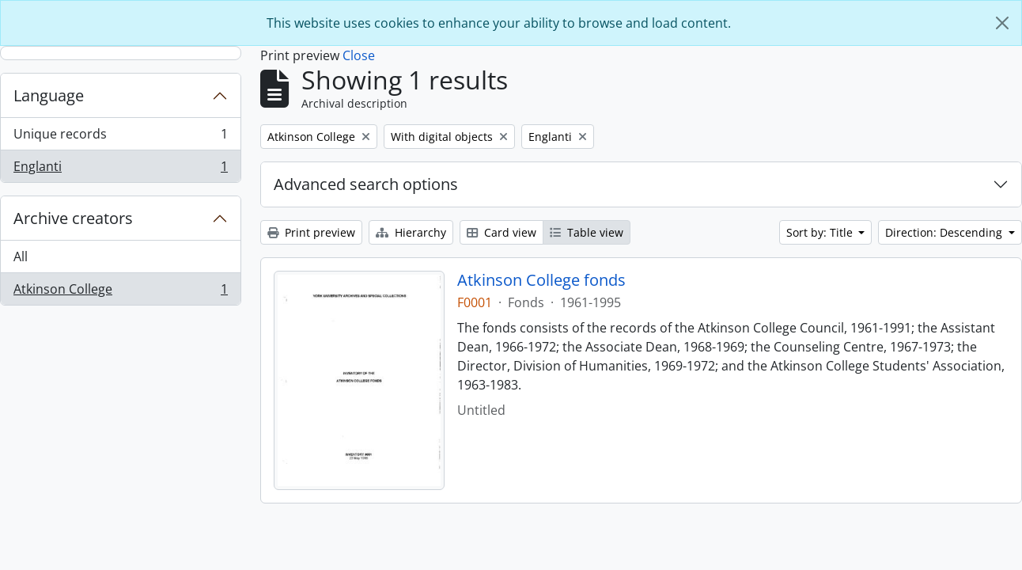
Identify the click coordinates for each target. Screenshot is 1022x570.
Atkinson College (120, 292)
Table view (586, 232)
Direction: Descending (945, 232)
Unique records (120, 137)
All (20, 256)
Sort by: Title (821, 232)
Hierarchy (411, 232)
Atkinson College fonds (541, 280)
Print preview (311, 232)
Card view (501, 232)
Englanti (120, 169)
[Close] (1002, 23)
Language (48, 95)
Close (359, 55)
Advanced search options (366, 184)
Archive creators (73, 218)
